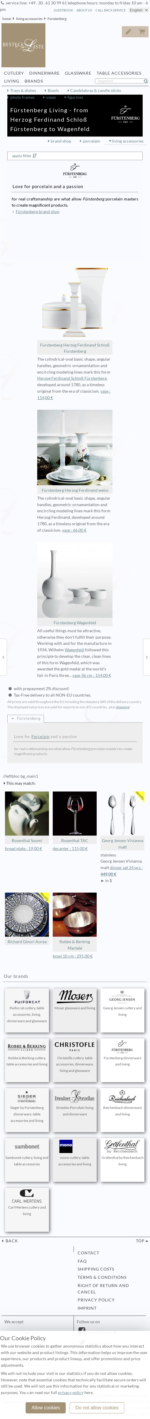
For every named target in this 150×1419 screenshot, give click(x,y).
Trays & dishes (23, 90)
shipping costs (96, 1269)
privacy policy (96, 1300)
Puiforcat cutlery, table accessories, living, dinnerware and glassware (27, 1006)
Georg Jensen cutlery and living (122, 1003)
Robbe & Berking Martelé (75, 922)
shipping (122, 707)
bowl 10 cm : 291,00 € (73, 956)
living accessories (29, 18)
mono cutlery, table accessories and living (75, 1153)
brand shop (61, 141)
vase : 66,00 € (74, 530)
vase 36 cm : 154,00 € (91, 675)
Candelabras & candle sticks (95, 90)
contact (88, 1253)
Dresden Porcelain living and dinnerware (75, 1103)
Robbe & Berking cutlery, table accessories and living (26, 1053)
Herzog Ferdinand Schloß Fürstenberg (72, 378)
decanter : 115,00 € (70, 848)
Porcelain (40, 736)
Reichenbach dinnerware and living (122, 1103)
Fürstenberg (57, 18)
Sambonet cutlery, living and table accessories (27, 1153)
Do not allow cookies (97, 1407)
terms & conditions (102, 1277)
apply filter (22, 155)
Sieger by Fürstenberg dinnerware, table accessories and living (27, 1106)
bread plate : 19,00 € (23, 848)
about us (84, 10)
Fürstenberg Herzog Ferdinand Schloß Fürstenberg (74, 309)
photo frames (22, 97)
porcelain (91, 141)
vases (51, 97)
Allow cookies (46, 1407)
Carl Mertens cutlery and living (27, 1202)
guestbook (63, 10)
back (11, 1241)
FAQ (82, 1261)
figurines (75, 97)
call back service (111, 10)
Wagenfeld (74, 649)
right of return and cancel (103, 1288)
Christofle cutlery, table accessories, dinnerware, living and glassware (75, 1056)
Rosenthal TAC (75, 817)
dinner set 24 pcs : (122, 871)
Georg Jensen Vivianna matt (122, 820)
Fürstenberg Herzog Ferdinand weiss (74, 451)
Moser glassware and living (74, 1000)
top (140, 1241)
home (6, 18)
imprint (87, 1308)
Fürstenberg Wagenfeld (74, 583)
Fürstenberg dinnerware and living (122, 1053)
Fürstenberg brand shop (37, 211)
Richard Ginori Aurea (27, 918)
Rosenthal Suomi (27, 817)
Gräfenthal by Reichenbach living (123, 1153)
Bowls (53, 90)
